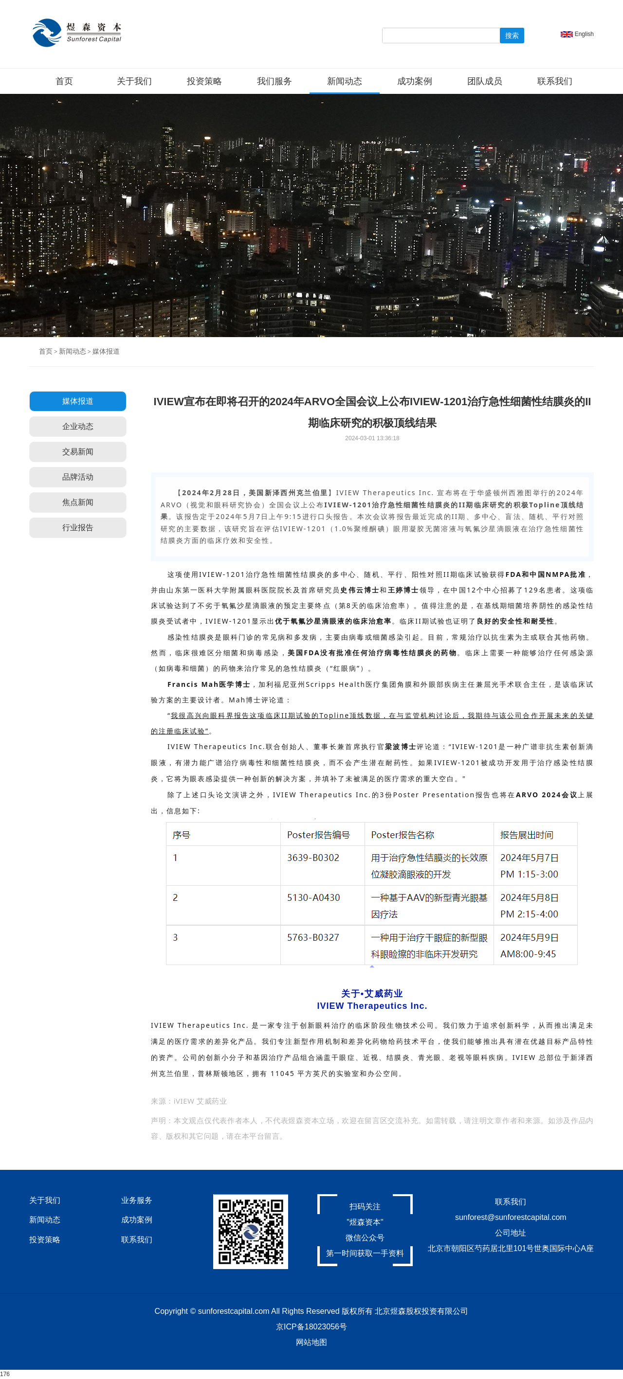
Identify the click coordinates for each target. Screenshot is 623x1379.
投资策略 (204, 81)
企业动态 (77, 426)
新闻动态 (344, 81)
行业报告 (77, 527)
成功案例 (414, 81)
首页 (64, 81)
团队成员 (484, 81)
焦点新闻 (77, 502)
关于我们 (134, 81)
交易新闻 (77, 452)
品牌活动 (77, 477)
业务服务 (136, 1200)
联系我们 (554, 81)
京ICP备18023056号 (311, 1327)
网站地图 (311, 1342)
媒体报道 (106, 351)
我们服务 (274, 81)
